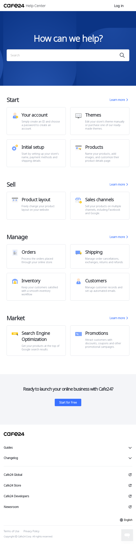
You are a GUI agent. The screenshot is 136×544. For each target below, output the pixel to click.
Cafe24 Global (13, 475)
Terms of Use (11, 531)
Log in (118, 6)
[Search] (65, 55)
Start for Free (68, 402)
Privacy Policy (31, 531)
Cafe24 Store (12, 485)
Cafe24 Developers (16, 496)
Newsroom (11, 507)
